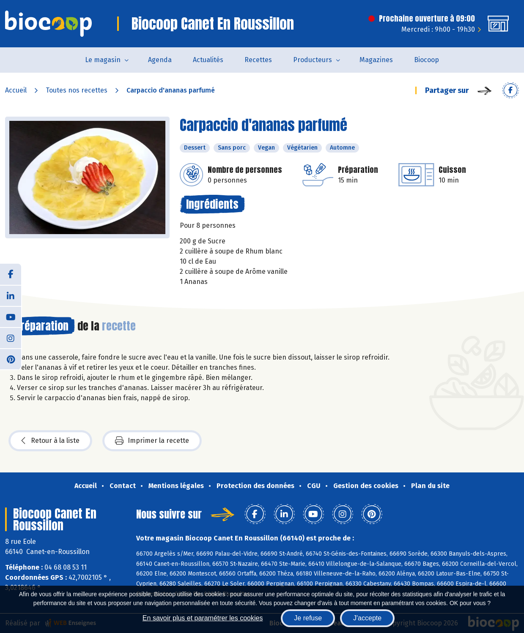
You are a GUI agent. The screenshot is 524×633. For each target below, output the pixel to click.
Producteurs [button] (312, 60)
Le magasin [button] (103, 60)
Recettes (258, 60)
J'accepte (367, 618)
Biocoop (426, 60)
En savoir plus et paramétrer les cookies (203, 618)
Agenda (160, 60)
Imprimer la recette (152, 441)
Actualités (208, 60)
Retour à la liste (50, 441)
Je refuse (308, 618)
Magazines (376, 60)
